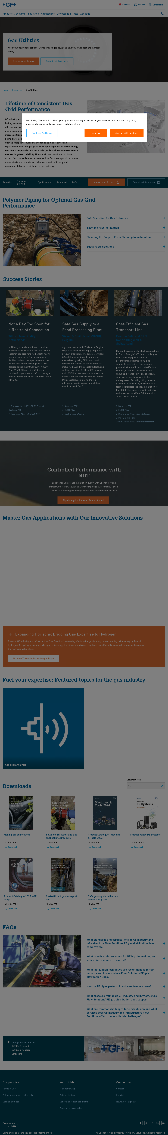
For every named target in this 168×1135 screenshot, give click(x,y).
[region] (84, 127)
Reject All (96, 133)
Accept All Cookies (126, 133)
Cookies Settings (42, 133)
